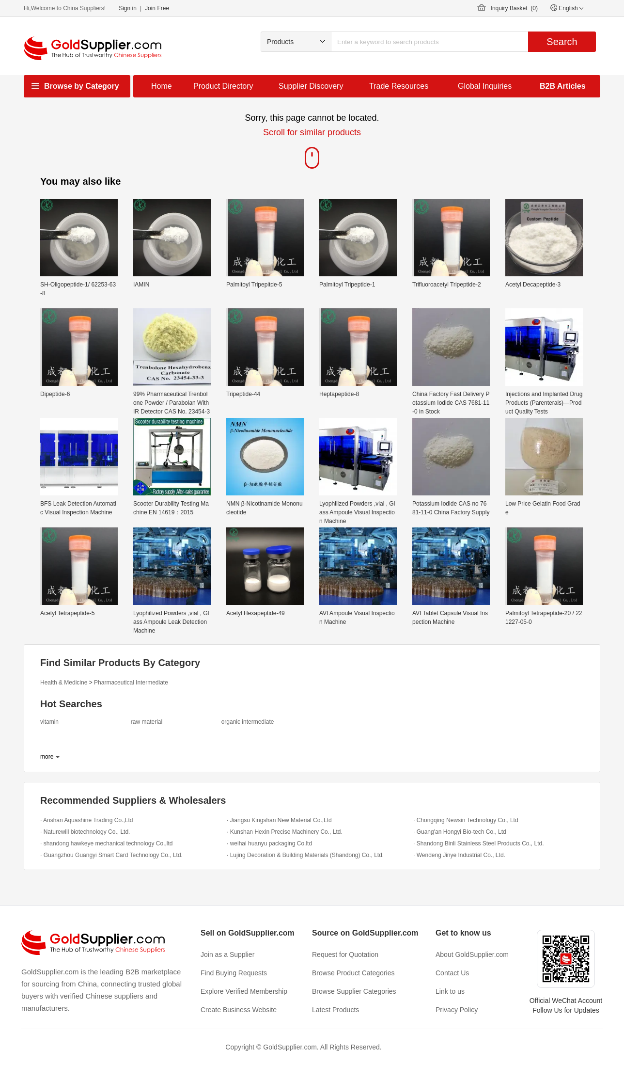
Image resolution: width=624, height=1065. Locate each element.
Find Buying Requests (234, 973)
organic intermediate (247, 721)
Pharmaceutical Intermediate (131, 682)
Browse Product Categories (353, 973)
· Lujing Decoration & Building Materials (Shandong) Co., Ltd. (305, 855)
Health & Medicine (63, 682)
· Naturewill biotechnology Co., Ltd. (85, 831)
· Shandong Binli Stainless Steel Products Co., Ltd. (478, 843)
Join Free (157, 8)
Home (161, 86)
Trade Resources (398, 86)
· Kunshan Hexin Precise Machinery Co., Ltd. (285, 831)
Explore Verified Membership (244, 991)
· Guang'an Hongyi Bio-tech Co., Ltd (459, 831)
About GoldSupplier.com (472, 954)
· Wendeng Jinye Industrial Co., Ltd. (459, 855)
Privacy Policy (457, 1010)
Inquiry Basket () (514, 8)
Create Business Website (239, 1010)
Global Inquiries (485, 86)
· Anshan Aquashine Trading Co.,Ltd (86, 820)
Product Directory (223, 86)
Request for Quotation (345, 954)
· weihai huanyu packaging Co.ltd (269, 843)
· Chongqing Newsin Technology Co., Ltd (465, 820)
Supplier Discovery (311, 86)
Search (561, 41)
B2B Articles (563, 86)
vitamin (49, 721)
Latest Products (335, 1010)
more (46, 756)
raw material (146, 721)
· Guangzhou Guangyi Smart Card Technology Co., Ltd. (111, 855)
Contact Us (452, 973)
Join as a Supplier (227, 954)
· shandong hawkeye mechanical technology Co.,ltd (106, 843)
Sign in (128, 8)
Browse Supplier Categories (354, 991)
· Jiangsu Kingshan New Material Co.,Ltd (279, 820)
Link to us (450, 991)
